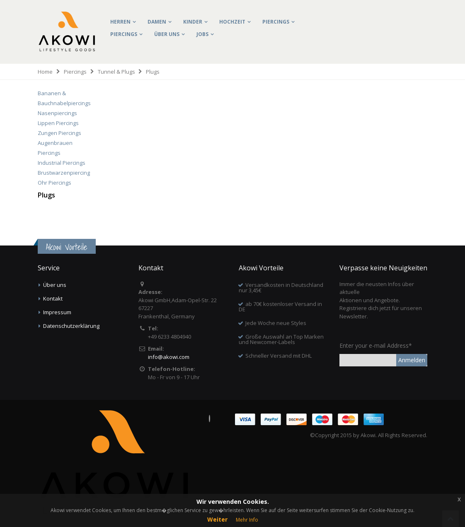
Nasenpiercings (57, 113)
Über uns (166, 34)
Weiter (217, 519)
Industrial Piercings (61, 162)
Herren (120, 21)
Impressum (57, 312)
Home (45, 71)
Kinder (192, 21)
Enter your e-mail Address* (375, 345)
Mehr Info (247, 519)
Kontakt (53, 298)
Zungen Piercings (59, 133)
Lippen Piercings (58, 123)
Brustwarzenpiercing (64, 172)
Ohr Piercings (54, 182)
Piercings (275, 21)
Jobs (202, 34)
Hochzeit (232, 21)
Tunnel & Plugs (116, 71)
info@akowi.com (168, 357)
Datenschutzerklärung (71, 326)
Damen (157, 21)
